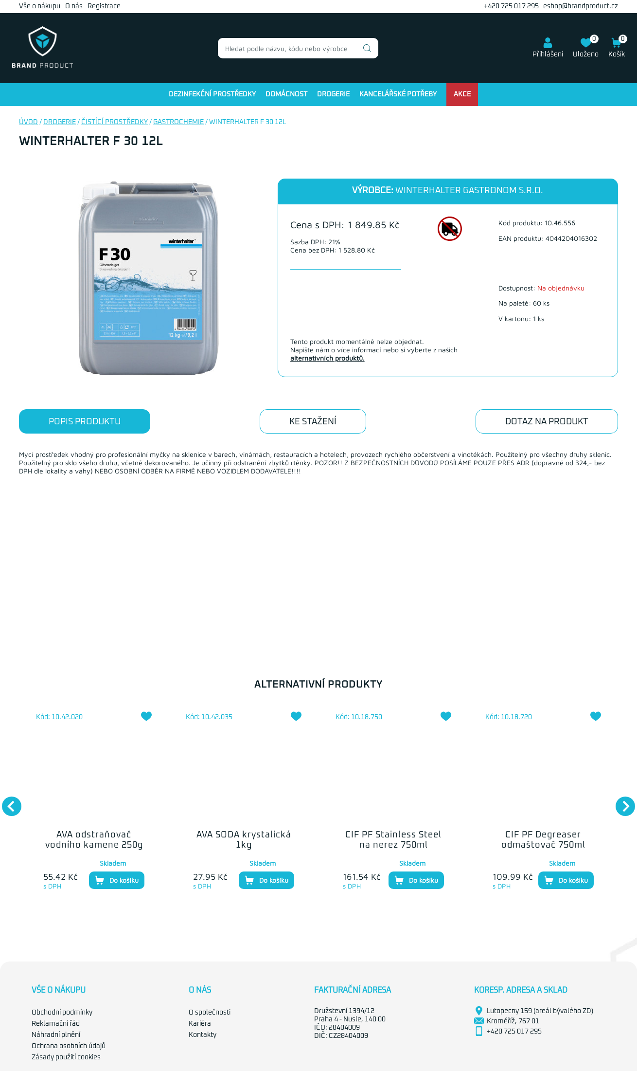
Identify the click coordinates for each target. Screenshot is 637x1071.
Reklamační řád (56, 1023)
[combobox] (298, 48)
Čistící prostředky (114, 122)
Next (620, 801)
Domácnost (286, 94)
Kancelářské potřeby (398, 94)
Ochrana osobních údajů (69, 1046)
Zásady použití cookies (66, 1057)
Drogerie (333, 94)
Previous (7, 801)
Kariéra (200, 1023)
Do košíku (117, 880)
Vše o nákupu (39, 6)
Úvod (28, 122)
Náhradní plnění (56, 1035)
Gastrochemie (178, 122)
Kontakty (202, 1035)
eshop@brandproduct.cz (580, 6)
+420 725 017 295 (511, 6)
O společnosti (209, 1012)
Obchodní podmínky (62, 1012)
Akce (462, 94)
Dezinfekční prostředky (212, 94)
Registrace (104, 6)
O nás (74, 6)
